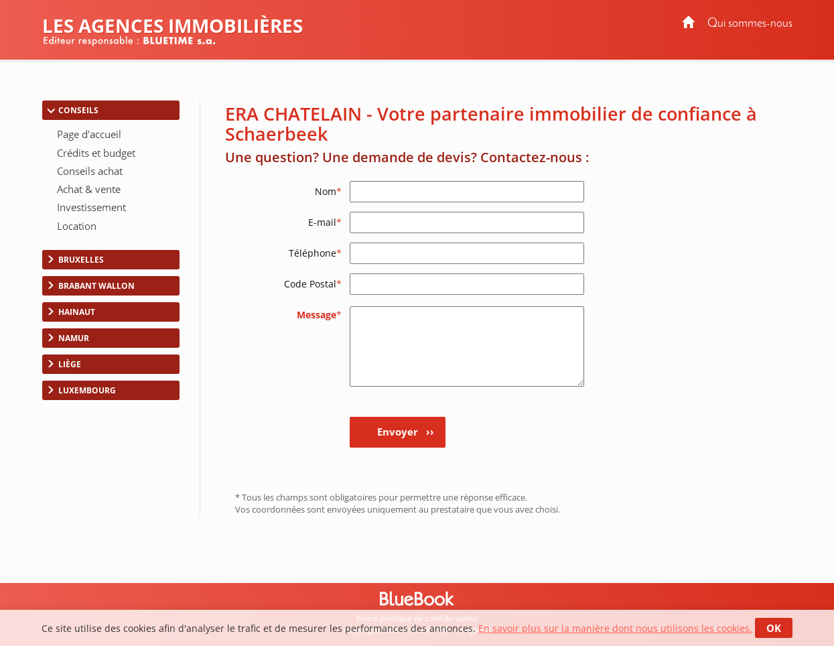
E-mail (325, 222)
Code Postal (313, 283)
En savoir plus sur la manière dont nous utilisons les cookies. (615, 628)
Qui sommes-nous (749, 23)
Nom (328, 191)
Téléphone (315, 253)
